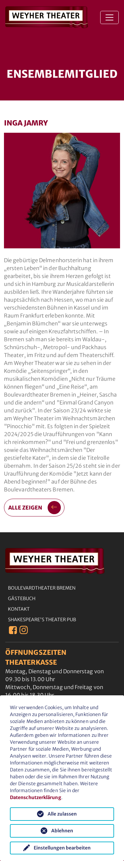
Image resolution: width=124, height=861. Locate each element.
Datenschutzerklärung (35, 797)
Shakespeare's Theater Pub (42, 620)
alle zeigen (34, 507)
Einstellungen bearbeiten (62, 848)
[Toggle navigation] (109, 17)
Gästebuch (21, 598)
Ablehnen (62, 831)
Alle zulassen (62, 814)
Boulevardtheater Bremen (41, 588)
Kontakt (19, 609)
